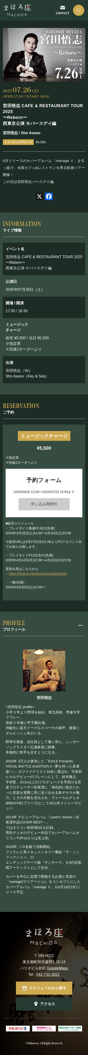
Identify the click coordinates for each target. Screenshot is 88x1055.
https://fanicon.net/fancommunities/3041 (38, 573)
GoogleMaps (57, 968)
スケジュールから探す (47, 988)
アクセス (47, 1004)
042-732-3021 (48, 974)
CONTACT (62, 13)
